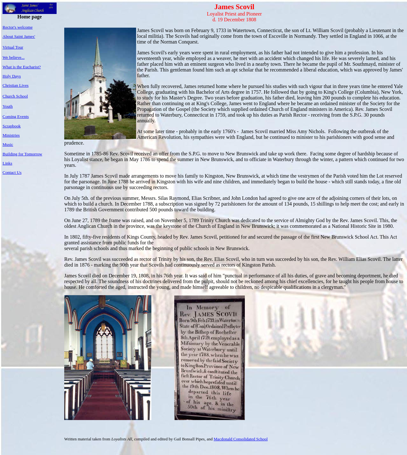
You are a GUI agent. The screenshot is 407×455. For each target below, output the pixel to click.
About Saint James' (19, 36)
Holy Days (12, 76)
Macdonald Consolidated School (241, 439)
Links (7, 163)
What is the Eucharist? (22, 67)
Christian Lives (16, 85)
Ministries (11, 135)
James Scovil (234, 7)
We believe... (13, 57)
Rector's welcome (18, 27)
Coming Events (16, 116)
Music (8, 144)
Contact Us (12, 172)
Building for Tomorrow (22, 154)
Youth (8, 106)
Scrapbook (12, 126)
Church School (15, 96)
